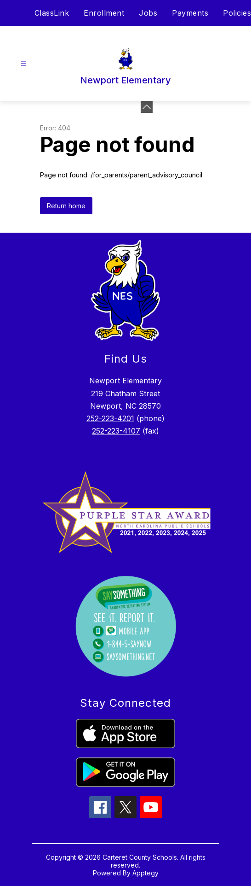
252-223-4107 (116, 430)
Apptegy (145, 873)
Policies (237, 13)
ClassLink (51, 13)
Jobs (148, 13)
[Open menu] (23, 64)
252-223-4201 (110, 418)
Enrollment (104, 13)
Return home (66, 206)
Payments (190, 13)
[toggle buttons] (147, 107)
